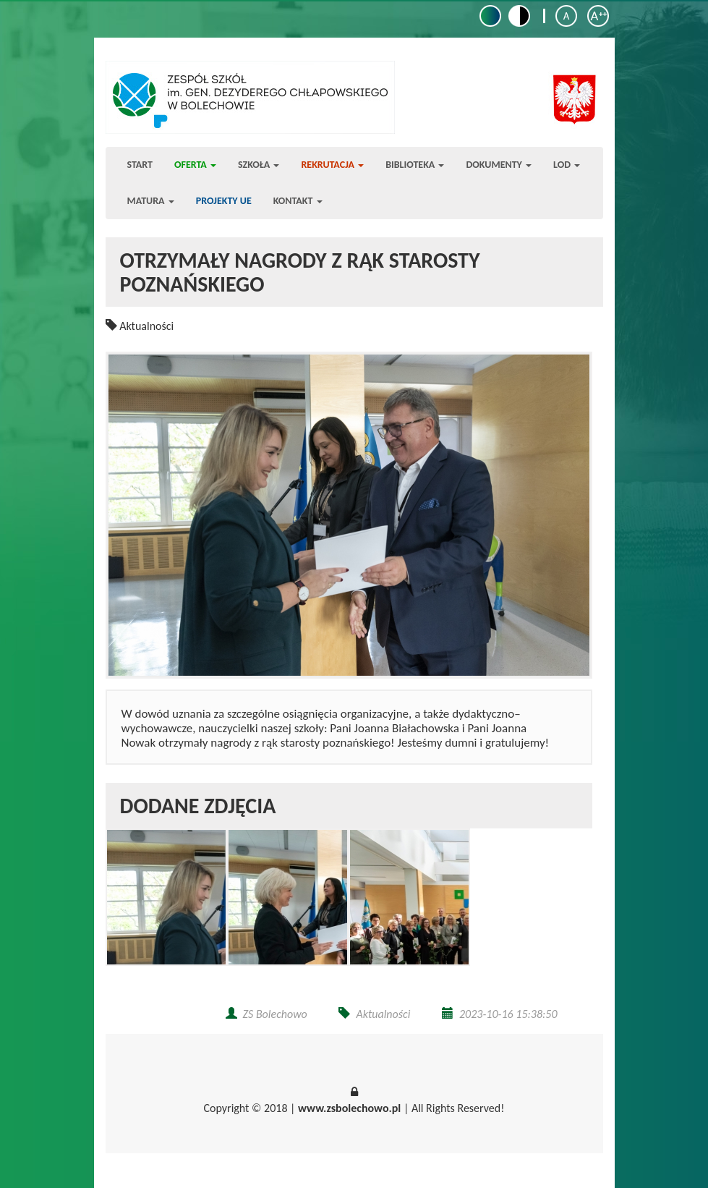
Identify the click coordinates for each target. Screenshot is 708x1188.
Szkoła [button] (259, 164)
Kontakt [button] (298, 201)
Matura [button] (150, 201)
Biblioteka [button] (414, 164)
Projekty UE (224, 201)
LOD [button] (566, 164)
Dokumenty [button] (499, 164)
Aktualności (146, 326)
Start (140, 164)
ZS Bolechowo (275, 1014)
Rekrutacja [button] (332, 164)
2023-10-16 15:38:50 (508, 1014)
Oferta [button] (195, 164)
